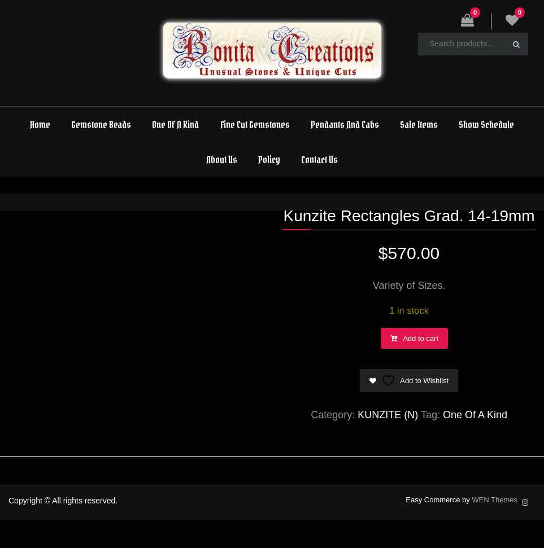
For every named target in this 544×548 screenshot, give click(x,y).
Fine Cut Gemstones (255, 124)
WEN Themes (494, 500)
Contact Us (319, 159)
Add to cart (420, 338)
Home (40, 124)
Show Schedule (486, 124)
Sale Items (419, 124)
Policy (269, 159)
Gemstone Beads (101, 124)
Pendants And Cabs (345, 124)
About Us (221, 159)
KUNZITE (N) (388, 414)
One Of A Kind (175, 124)
